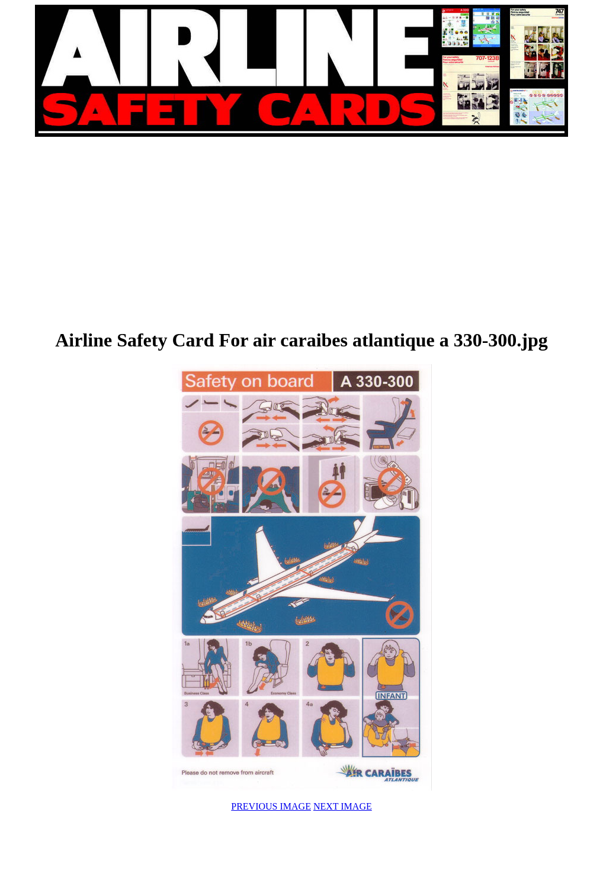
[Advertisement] (168, 232)
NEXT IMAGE (342, 806)
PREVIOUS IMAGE (271, 806)
